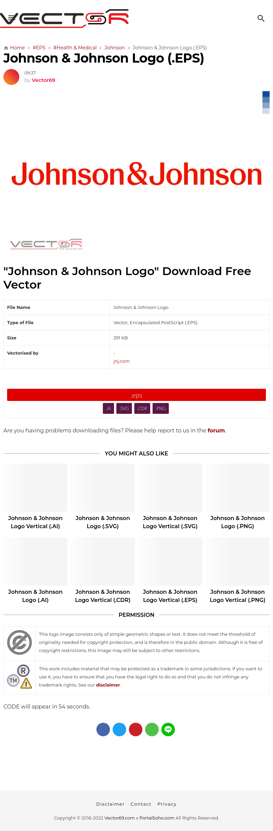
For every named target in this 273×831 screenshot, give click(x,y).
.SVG (124, 408)
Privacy (167, 804)
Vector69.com (120, 818)
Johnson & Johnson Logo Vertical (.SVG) (170, 522)
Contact (141, 804)
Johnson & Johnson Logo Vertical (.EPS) (170, 596)
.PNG (161, 408)
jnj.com (121, 361)
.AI (108, 408)
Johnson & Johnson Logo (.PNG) (237, 522)
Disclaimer (110, 804)
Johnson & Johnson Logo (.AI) (35, 596)
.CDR (142, 408)
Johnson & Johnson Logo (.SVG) (103, 522)
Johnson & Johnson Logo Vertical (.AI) (35, 522)
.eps (136, 395)
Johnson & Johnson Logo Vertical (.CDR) (103, 596)
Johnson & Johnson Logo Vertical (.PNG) (238, 596)
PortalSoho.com (157, 818)
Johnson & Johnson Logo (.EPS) (103, 58)
